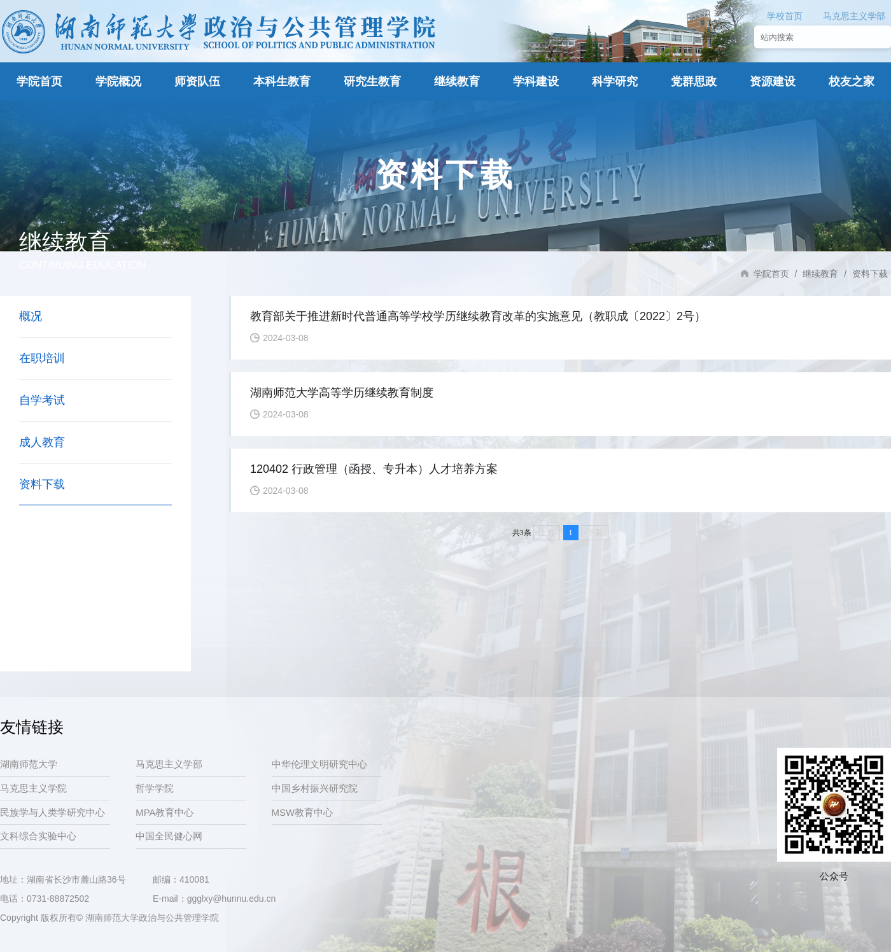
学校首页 (785, 16)
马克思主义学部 (854, 16)
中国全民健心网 (169, 837)
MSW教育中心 (302, 813)
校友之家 (851, 81)
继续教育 (457, 81)
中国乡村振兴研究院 (315, 788)
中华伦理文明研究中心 (319, 764)
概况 (30, 316)
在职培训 (42, 358)
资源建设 (773, 81)
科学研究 (615, 81)
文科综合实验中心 (38, 837)
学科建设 (536, 81)
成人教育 (42, 442)
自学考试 (42, 400)
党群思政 (694, 81)
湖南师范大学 (28, 764)
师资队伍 (197, 81)
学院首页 (39, 81)
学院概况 (118, 81)
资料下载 (42, 484)
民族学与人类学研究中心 (52, 813)
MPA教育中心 (164, 813)
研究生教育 (372, 81)
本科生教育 (282, 81)
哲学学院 (155, 788)
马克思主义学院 (33, 788)
